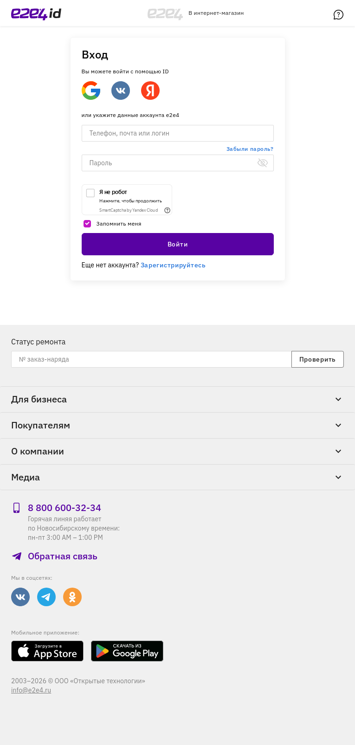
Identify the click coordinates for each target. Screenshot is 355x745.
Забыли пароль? (250, 148)
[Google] (91, 90)
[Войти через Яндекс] (150, 90)
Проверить (317, 359)
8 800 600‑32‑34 (56, 507)
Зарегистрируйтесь (173, 265)
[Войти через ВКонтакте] (120, 90)
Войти (178, 244)
